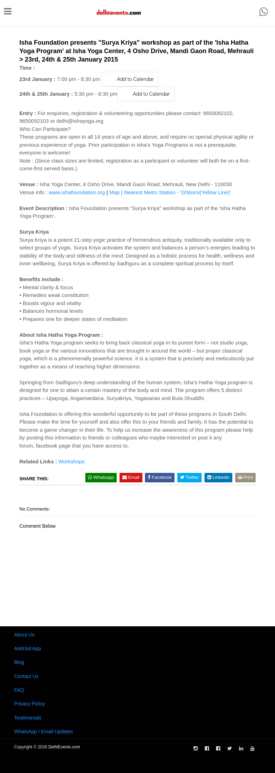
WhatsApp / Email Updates (43, 731)
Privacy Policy (29, 704)
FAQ (19, 690)
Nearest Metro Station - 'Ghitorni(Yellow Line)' (177, 192)
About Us (24, 635)
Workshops (71, 461)
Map (114, 192)
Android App (27, 648)
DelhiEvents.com (64, 747)
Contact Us (26, 676)
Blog (19, 662)
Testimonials (27, 718)
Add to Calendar (130, 79)
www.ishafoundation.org (77, 192)
